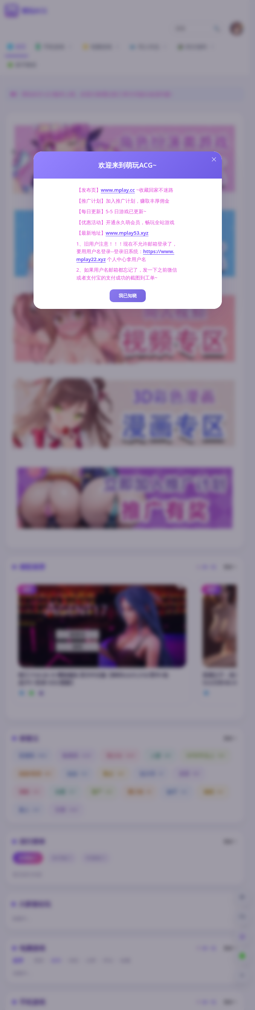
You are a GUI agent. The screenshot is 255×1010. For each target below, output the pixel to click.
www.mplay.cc (118, 189)
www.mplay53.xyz (127, 232)
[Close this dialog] (214, 159)
